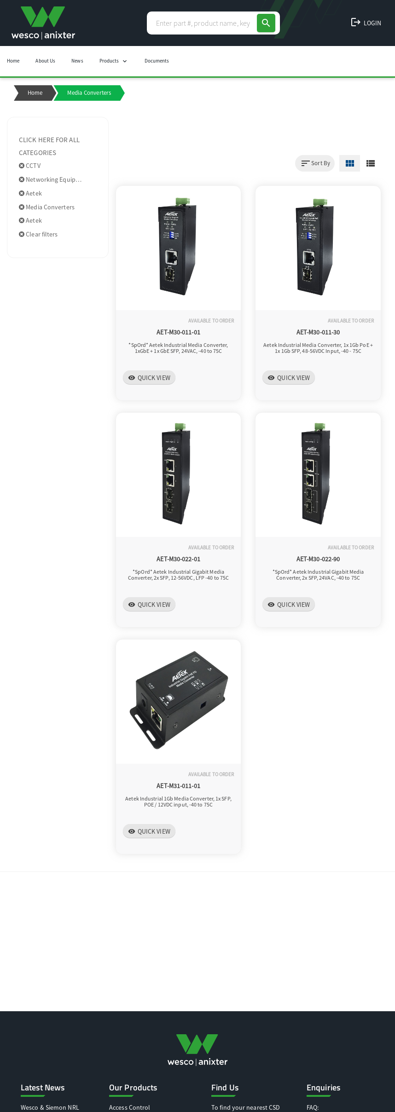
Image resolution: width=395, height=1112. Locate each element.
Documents (157, 61)
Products (113, 61)
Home (13, 61)
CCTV (30, 165)
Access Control (129, 1107)
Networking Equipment (54, 179)
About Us (45, 61)
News (77, 61)
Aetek (30, 193)
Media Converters (47, 207)
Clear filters (38, 234)
